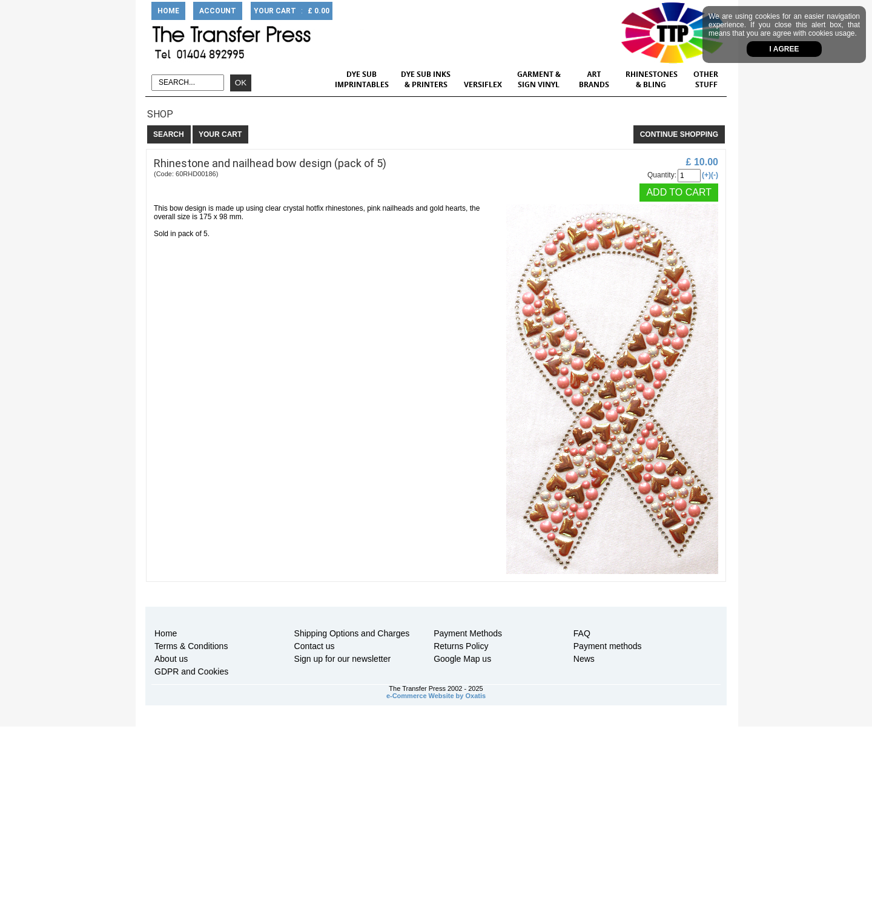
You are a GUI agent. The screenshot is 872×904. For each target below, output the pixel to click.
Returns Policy (461, 646)
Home (165, 633)
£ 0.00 (318, 11)
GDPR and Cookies (191, 671)
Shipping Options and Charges (352, 633)
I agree (784, 49)
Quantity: (661, 175)
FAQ (581, 633)
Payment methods (607, 646)
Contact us (314, 646)
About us (171, 659)
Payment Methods (468, 633)
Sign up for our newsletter (342, 659)
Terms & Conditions (191, 646)
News (584, 659)
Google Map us (462, 659)
